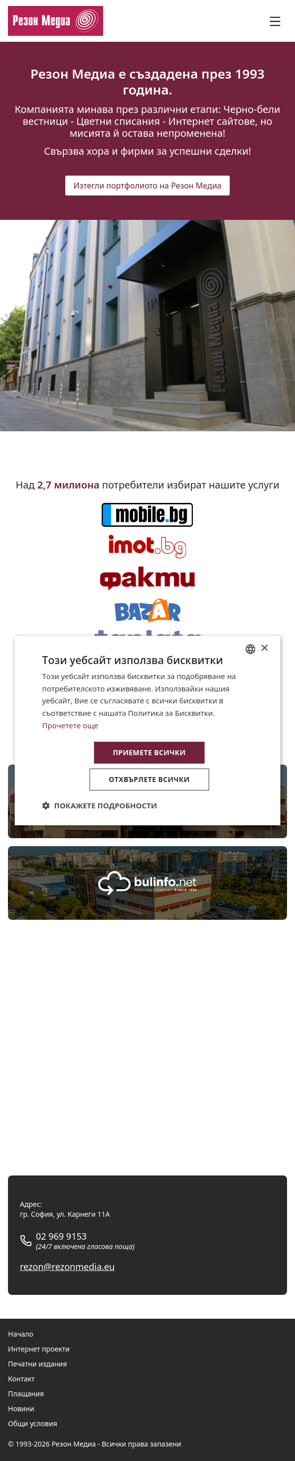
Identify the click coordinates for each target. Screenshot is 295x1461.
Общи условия (32, 1423)
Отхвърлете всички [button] (149, 779)
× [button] (264, 648)
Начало (20, 1334)
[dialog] (148, 731)
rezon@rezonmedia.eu (67, 1266)
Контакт (21, 1378)
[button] (99, 805)
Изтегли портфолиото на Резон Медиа (147, 185)
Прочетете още (70, 725)
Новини (21, 1408)
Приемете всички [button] (149, 752)
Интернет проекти (39, 1349)
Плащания (26, 1393)
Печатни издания (37, 1363)
